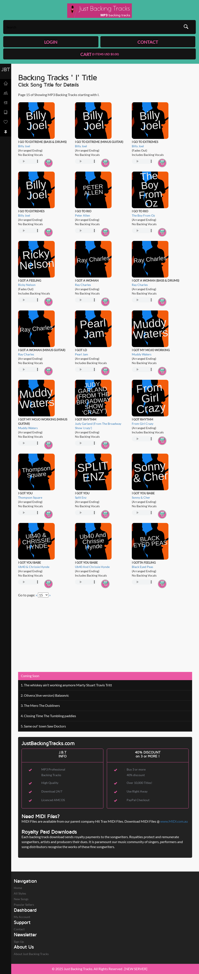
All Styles (20, 893)
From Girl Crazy (142, 423)
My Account (22, 917)
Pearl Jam (81, 354)
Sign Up (19, 941)
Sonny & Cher (141, 497)
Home (18, 888)
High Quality (49, 783)
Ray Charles (83, 285)
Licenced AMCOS (53, 800)
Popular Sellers (24, 904)
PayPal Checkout (138, 800)
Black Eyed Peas (142, 567)
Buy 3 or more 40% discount (136, 772)
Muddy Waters (141, 354)
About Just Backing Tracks (31, 954)
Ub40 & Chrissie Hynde (33, 567)
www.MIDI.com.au (174, 821)
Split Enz (80, 497)
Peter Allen (82, 215)
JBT (5, 69)
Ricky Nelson (27, 285)
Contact (19, 929)
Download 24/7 (51, 791)
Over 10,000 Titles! (139, 783)
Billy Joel (24, 146)
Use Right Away (137, 791)
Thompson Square (30, 497)
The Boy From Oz (143, 215)
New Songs (21, 899)
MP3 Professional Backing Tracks (53, 772)
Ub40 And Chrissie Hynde (92, 567)
